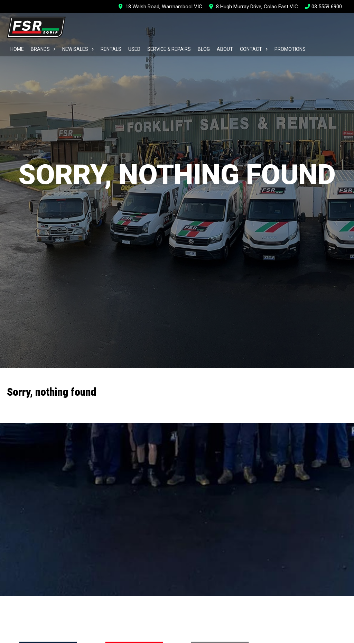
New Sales (75, 49)
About (225, 49)
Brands (40, 49)
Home (17, 49)
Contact (251, 49)
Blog (204, 49)
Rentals (111, 49)
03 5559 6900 (323, 6)
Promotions (290, 49)
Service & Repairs (169, 49)
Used (134, 49)
